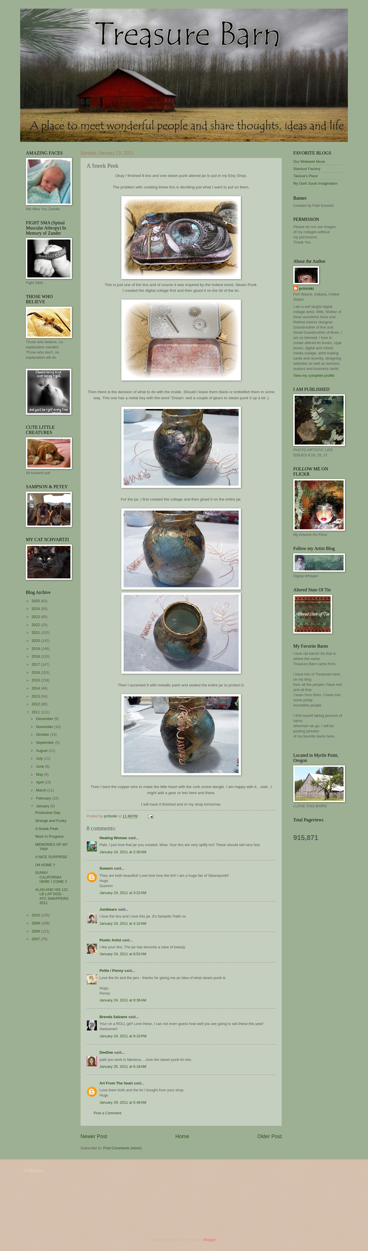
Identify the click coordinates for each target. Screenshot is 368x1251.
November (45, 727)
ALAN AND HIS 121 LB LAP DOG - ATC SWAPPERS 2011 (51, 896)
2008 (36, 931)
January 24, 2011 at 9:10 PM (123, 1036)
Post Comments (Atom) (122, 1148)
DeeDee (106, 1052)
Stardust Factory (306, 169)
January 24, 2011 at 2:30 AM (122, 852)
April (40, 782)
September (45, 742)
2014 (36, 688)
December (45, 719)
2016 (36, 672)
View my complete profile (313, 375)
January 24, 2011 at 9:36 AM (122, 1000)
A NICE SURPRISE (51, 857)
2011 (36, 712)
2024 (36, 609)
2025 (36, 601)
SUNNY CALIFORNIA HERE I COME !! (51, 877)
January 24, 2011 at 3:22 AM (122, 893)
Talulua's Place (305, 176)
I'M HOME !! (45, 865)
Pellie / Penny (111, 970)
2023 (36, 617)
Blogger (209, 1240)
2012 (36, 704)
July (39, 758)
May (40, 774)
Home (182, 1136)
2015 (36, 680)
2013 (36, 696)
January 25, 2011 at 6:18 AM (122, 1066)
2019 (36, 648)
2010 (36, 915)
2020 (36, 640)
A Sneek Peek (46, 829)
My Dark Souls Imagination (315, 183)
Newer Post (93, 1136)
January (43, 806)
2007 (36, 939)
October (43, 734)
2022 (36, 625)
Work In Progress (49, 836)
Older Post (269, 1136)
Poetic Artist (110, 940)
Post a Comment (107, 1113)
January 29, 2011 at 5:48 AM (122, 1102)
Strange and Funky (50, 820)
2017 (36, 664)
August (42, 750)
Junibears (108, 909)
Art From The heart (116, 1083)
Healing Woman (113, 838)
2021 (36, 632)
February (44, 798)
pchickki (306, 288)
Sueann (106, 868)
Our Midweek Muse (309, 161)
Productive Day (47, 812)
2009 (36, 923)
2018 (36, 656)
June (40, 766)
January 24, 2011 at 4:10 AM (122, 923)
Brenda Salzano (113, 1017)
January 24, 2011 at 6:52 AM (122, 954)
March (41, 790)
